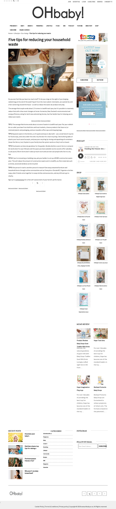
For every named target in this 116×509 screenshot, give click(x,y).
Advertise (76, 2)
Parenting (39, 26)
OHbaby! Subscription (83, 193)
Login (84, 2)
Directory (89, 26)
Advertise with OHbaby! (36, 121)
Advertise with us (47, 433)
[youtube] (105, 494)
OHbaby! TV (108, 2)
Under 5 (30, 26)
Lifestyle (49, 26)
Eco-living (24, 33)
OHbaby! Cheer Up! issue (100, 216)
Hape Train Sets (99, 340)
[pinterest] (99, 494)
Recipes (45, 457)
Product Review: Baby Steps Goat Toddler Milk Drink (83, 343)
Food (58, 26)
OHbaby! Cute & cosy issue (100, 263)
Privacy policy (63, 507)
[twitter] (13, 1)
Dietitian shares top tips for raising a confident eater (32, 448)
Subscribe (91, 2)
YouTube (79, 26)
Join (69, 2)
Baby (22, 26)
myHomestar (19, 180)
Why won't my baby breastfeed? (31, 472)
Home (10, 33)
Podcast (71, 26)
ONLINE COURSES (24, 30)
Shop (96, 26)
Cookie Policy (39, 507)
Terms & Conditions (51, 507)
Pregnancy (14, 26)
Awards (100, 2)
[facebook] (84, 494)
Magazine (45, 464)
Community (46, 454)
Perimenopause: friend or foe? (30, 460)
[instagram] (94, 494)
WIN (64, 26)
